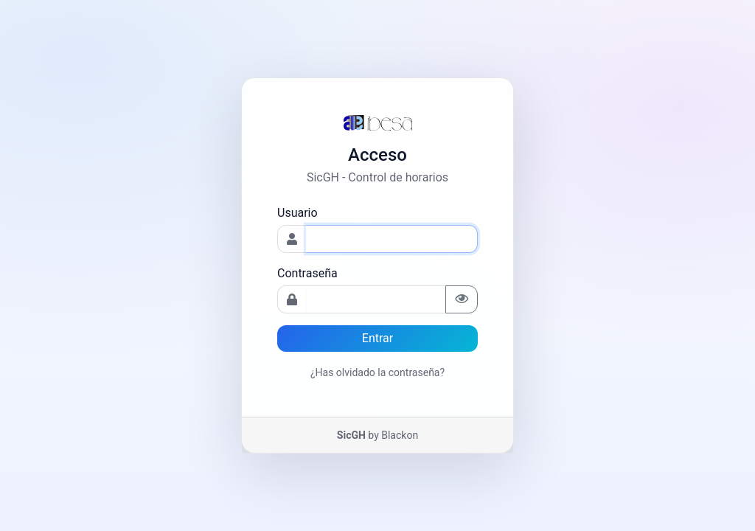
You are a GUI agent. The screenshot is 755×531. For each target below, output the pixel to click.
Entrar (377, 338)
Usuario (297, 213)
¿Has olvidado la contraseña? (377, 372)
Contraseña (307, 273)
